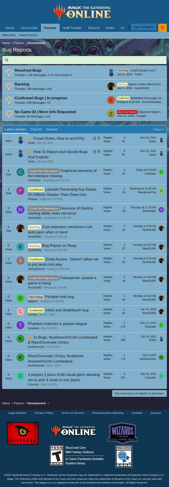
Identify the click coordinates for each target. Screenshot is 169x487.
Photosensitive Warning (107, 413)
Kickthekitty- (35, 250)
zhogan (141, 115)
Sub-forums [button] (62, 75)
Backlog (22, 84)
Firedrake (150, 173)
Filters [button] (157, 129)
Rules (110, 28)
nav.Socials (29, 28)
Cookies (137, 413)
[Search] (162, 28)
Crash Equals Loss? (136, 70)
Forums (50, 28)
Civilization (34, 180)
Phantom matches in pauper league (57, 324)
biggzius (33, 301)
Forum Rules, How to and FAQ (58, 138)
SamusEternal (36, 269)
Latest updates (15, 129)
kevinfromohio (36, 346)
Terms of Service (72, 413)
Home (10, 28)
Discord (93, 28)
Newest (51, 129)
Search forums (28, 35)
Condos (32, 314)
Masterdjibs (34, 217)
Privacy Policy (43, 413)
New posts (9, 35)
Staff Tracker (72, 28)
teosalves (33, 328)
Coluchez (33, 384)
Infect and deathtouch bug (67, 310)
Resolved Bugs (28, 70)
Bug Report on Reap (59, 246)
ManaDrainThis (147, 192)
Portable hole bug (59, 297)
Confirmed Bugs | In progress (41, 98)
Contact (156, 413)
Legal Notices (17, 413)
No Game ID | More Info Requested (45, 112)
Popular (36, 129)
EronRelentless (152, 102)
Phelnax (32, 199)
